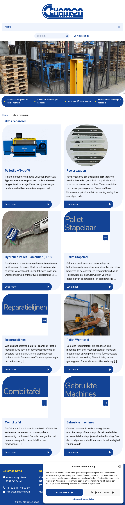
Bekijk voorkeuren (100, 492)
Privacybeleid (88, 499)
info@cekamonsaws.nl (18, 491)
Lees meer (10, 204)
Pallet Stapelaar (77, 257)
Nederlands (83, 35)
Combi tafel (13, 422)
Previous (5, 41)
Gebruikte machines (80, 422)
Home (5, 115)
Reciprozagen (76, 170)
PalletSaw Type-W (17, 170)
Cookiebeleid (76, 499)
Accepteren (62, 492)
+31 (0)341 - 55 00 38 (18, 487)
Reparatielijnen (15, 340)
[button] (118, 466)
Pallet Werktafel (77, 340)
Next (120, 41)
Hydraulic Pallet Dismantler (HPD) (28, 257)
